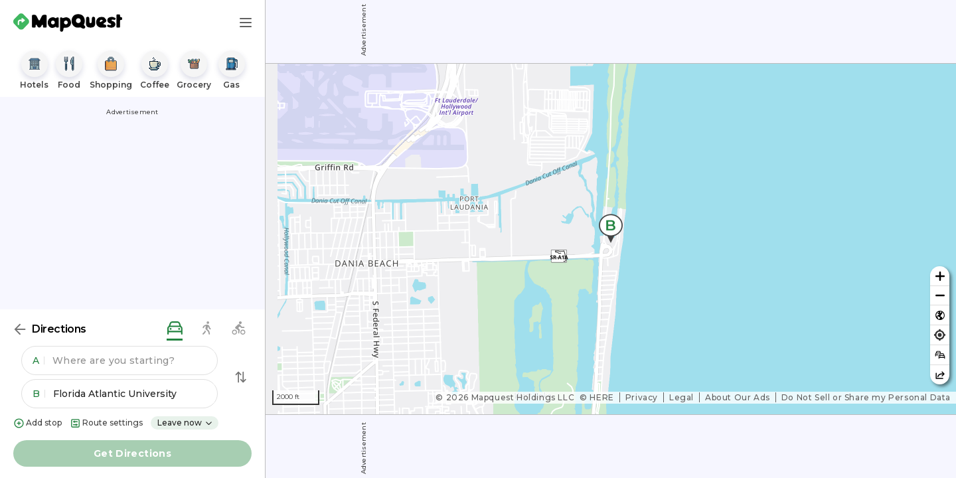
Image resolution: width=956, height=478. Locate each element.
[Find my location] (939, 335)
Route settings (106, 423)
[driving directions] (175, 329)
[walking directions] (206, 329)
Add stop (37, 423)
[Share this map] (939, 374)
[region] (611, 239)
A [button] (38, 360)
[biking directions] (238, 329)
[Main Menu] (246, 22)
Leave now (185, 423)
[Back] (20, 329)
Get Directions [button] (132, 453)
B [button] (39, 394)
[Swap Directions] (241, 377)
